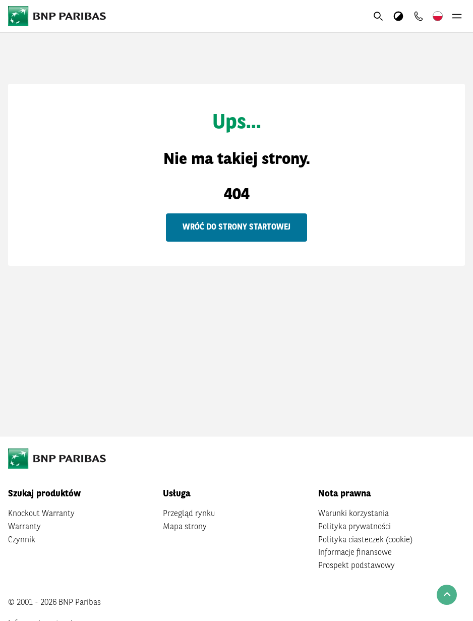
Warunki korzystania (353, 514)
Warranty (24, 527)
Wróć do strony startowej (236, 227)
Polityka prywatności (354, 527)
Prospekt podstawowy (356, 566)
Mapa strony (185, 527)
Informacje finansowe (355, 553)
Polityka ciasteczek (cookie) (365, 540)
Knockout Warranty (41, 514)
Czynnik (21, 540)
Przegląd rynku (189, 514)
